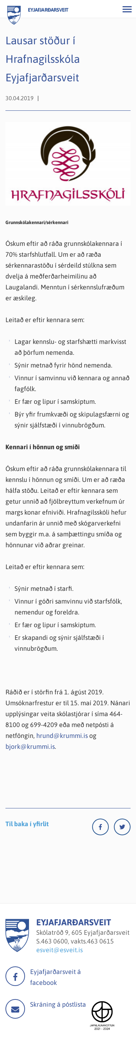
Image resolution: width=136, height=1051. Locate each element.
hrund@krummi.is (62, 735)
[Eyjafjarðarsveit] (17, 950)
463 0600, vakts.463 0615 (77, 941)
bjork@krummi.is (30, 746)
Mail (15, 1009)
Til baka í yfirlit (27, 824)
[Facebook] (103, 829)
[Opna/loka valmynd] (127, 9)
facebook (15, 976)
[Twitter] (122, 829)
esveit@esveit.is (59, 950)
